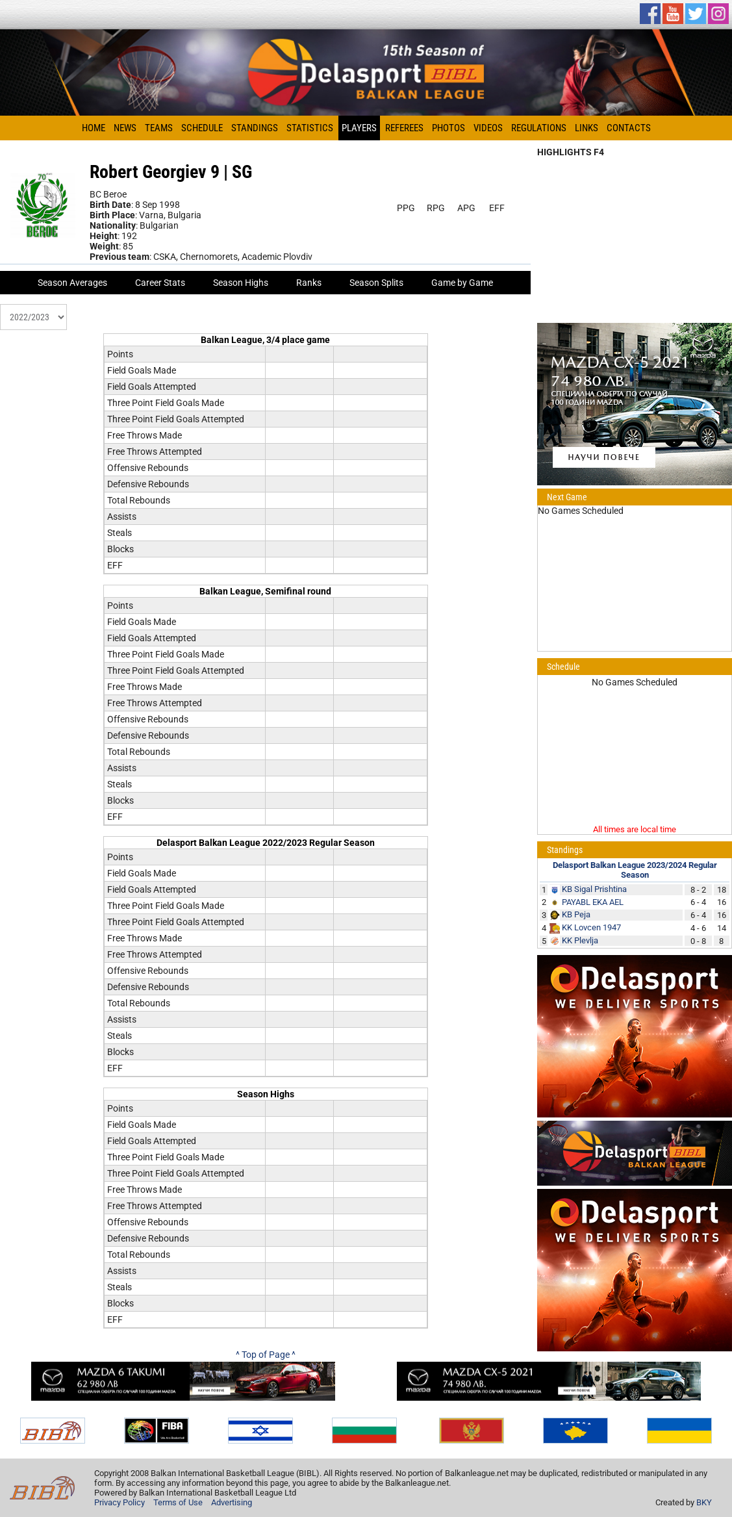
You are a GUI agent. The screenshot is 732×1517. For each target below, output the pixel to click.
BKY (704, 1502)
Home (93, 128)
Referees (404, 128)
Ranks (309, 282)
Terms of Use (178, 1502)
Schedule (202, 128)
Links (586, 128)
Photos (448, 128)
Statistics (309, 128)
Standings (254, 128)
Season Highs (240, 282)
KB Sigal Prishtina (594, 889)
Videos (488, 128)
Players (359, 128)
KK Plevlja (580, 940)
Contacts (629, 128)
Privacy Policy (119, 1502)
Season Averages (72, 282)
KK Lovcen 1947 (591, 927)
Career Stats (160, 282)
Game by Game (462, 282)
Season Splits (376, 282)
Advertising (231, 1502)
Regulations (538, 128)
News (125, 128)
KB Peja (576, 914)
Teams (159, 128)
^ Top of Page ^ (266, 1354)
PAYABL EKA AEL (593, 902)
